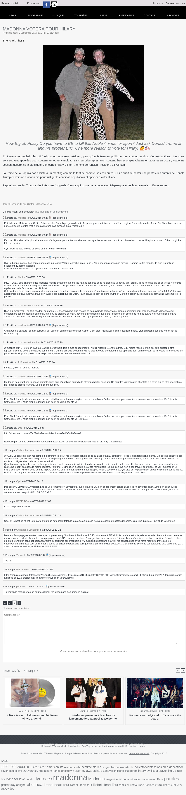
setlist (46, 783)
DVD (182, 767)
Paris (94, 779)
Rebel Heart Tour (24, 783)
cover (164, 767)
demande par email (139, 754)
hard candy (65, 772)
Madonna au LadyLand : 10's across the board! (155, 716)
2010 (25, 767)
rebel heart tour (160, 779)
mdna (61, 779)
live (136, 772)
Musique (58, 15)
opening (86, 779)
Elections (13, 204)
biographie (95, 767)
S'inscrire (157, 3)
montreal (69, 779)
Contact (149, 15)
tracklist (73, 783)
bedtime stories (80, 767)
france (24, 772)
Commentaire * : (13, 615)
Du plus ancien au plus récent (52, 211)
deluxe (171, 767)
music (78, 779)
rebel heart (141, 779)
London (161, 772)
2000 (18, 767)
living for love (147, 771)
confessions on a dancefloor (144, 767)
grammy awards (50, 771)
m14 (177, 772)
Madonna (38, 204)
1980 (4, 767)
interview (101, 771)
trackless (63, 783)
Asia (58, 767)
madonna (16, 778)
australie (66, 767)
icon (74, 772)
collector (122, 767)
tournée (54, 783)
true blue (83, 783)
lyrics (169, 771)
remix (39, 783)
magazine (52, 779)
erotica (4, 772)
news (12, 15)
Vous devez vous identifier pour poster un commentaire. (94, 652)
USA (46, 204)
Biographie (35, 15)
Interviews (126, 15)
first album (15, 772)
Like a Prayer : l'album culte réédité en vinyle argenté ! (32, 717)
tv (90, 783)
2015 (31, 767)
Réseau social (9, 3)
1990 (11, 767)
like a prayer (114, 772)
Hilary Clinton (26, 204)
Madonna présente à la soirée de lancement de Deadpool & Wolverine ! (93, 717)
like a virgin (128, 772)
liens (103, 15)
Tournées (81, 15)
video (100, 783)
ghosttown (34, 772)
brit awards (107, 767)
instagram (90, 772)
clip (115, 767)
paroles (104, 779)
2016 (38, 767)
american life (48, 767)
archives (173, 15)
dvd (177, 767)
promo (116, 779)
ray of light (126, 779)
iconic (81, 772)
